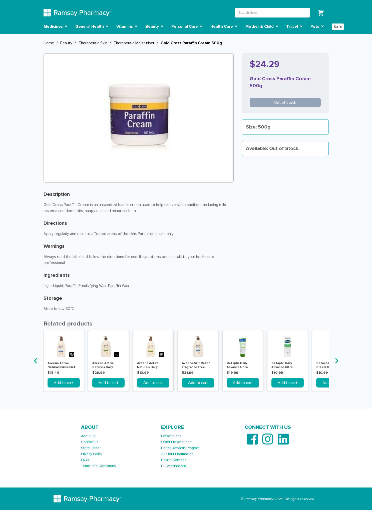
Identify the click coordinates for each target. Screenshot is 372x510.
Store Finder (91, 448)
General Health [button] (91, 26)
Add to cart (64, 382)
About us (88, 436)
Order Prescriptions (176, 442)
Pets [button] (317, 26)
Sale (338, 27)
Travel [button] (294, 26)
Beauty (66, 43)
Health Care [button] (223, 26)
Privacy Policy (91, 454)
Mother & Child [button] (261, 26)
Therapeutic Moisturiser (134, 43)
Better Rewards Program (180, 448)
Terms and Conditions (98, 466)
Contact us (89, 442)
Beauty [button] (154, 26)
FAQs (85, 460)
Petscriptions (171, 436)
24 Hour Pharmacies (177, 454)
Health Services (173, 460)
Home (49, 43)
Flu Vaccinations (174, 466)
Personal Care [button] (186, 26)
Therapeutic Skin (93, 43)
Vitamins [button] (126, 26)
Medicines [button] (55, 26)
